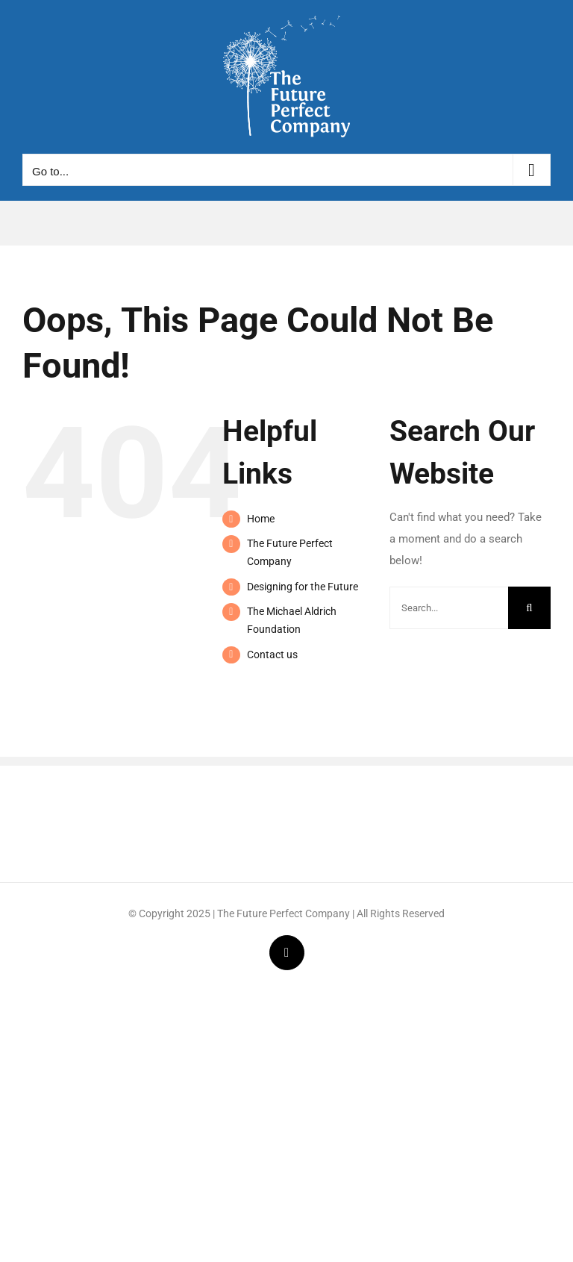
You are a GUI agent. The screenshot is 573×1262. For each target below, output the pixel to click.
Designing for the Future (302, 587)
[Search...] (448, 608)
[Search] (529, 608)
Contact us (272, 654)
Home (261, 519)
